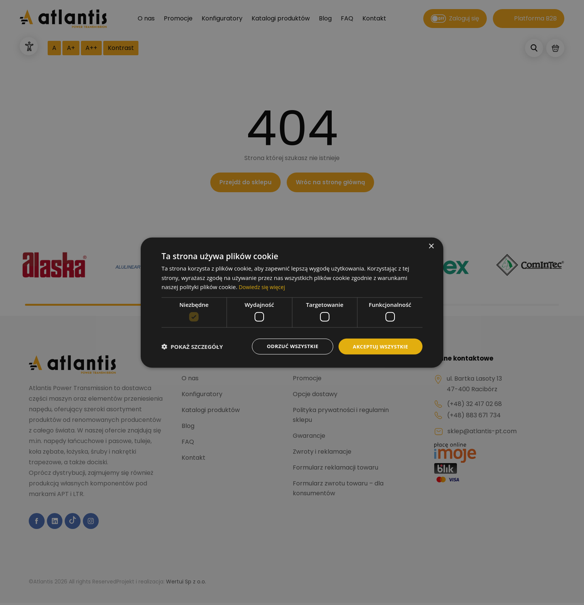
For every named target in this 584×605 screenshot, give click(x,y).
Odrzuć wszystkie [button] (288, 346)
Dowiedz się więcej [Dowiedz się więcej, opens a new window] (263, 286)
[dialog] (292, 302)
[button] (192, 346)
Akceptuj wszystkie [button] (379, 346)
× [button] (431, 246)
